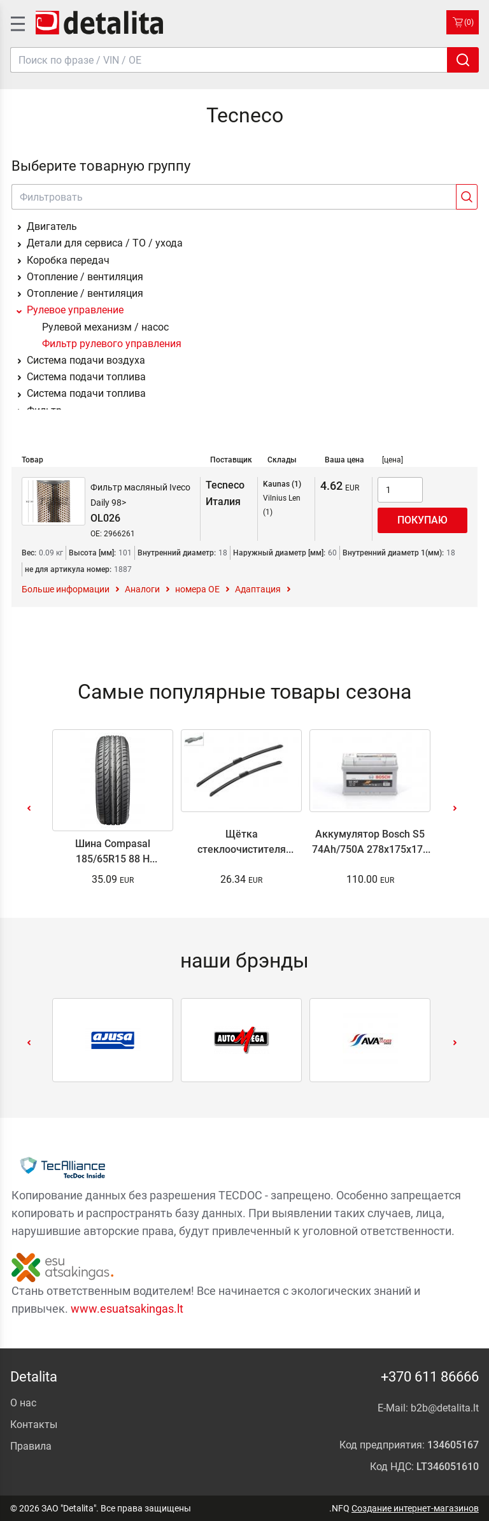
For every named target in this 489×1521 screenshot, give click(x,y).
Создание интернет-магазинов (415, 1508)
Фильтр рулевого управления (111, 344)
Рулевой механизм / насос (105, 327)
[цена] (392, 459)
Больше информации (66, 589)
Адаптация (258, 589)
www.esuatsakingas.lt (127, 1308)
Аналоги (142, 589)
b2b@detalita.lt (445, 1408)
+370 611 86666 (430, 1377)
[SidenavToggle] (16, 22)
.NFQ (339, 1508)
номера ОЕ (197, 589)
